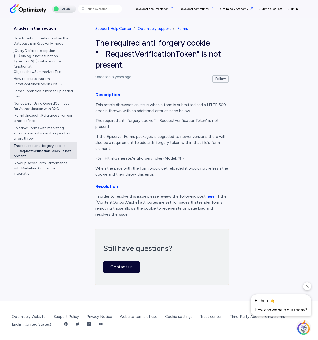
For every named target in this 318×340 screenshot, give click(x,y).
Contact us (121, 267)
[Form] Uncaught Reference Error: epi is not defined (43, 118)
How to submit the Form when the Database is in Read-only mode (41, 41)
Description (107, 94)
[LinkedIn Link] (89, 324)
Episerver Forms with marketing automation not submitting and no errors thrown (42, 133)
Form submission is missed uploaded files (43, 93)
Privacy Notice (99, 316)
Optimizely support (154, 28)
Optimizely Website (29, 316)
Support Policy (66, 316)
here (211, 196)
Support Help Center (113, 28)
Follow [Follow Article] (220, 79)
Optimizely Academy (234, 9)
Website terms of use (138, 316)
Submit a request (270, 9)
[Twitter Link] (77, 324)
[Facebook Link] (66, 324)
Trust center (211, 316)
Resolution (106, 186)
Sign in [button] (293, 9)
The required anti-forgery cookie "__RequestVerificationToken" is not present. (42, 151)
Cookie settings (178, 316)
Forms (182, 28)
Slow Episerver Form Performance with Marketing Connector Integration (40, 168)
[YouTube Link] (101, 324)
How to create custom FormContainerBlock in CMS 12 (38, 81)
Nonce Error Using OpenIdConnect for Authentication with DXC (41, 106)
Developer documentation (152, 9)
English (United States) (34, 324)
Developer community (195, 9)
